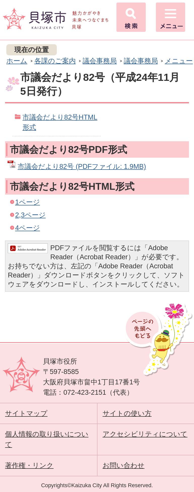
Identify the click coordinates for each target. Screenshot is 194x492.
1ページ (27, 202)
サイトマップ (26, 413)
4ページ (27, 228)
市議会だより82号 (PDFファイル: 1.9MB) (82, 166)
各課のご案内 (55, 61)
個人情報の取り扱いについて (46, 439)
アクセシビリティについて (145, 434)
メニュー (179, 61)
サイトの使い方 (127, 413)
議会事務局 (100, 61)
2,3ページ (30, 215)
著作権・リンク (29, 465)
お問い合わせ (123, 465)
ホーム (16, 61)
